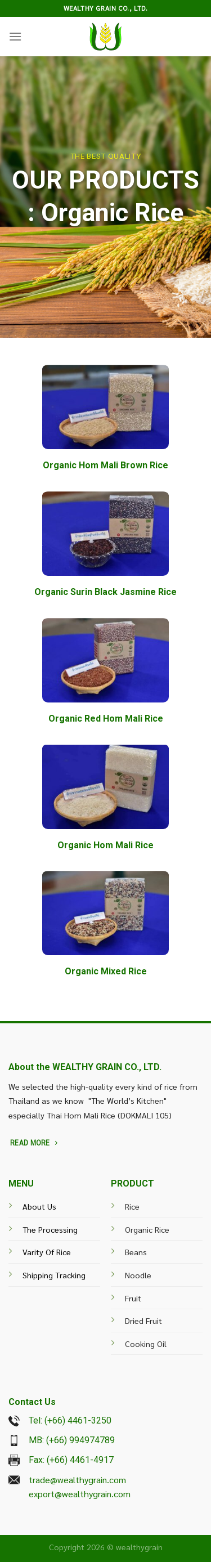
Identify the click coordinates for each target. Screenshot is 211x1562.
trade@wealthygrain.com (77, 1479)
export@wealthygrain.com (80, 1494)
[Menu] (15, 36)
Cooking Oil (146, 1344)
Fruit (133, 1298)
